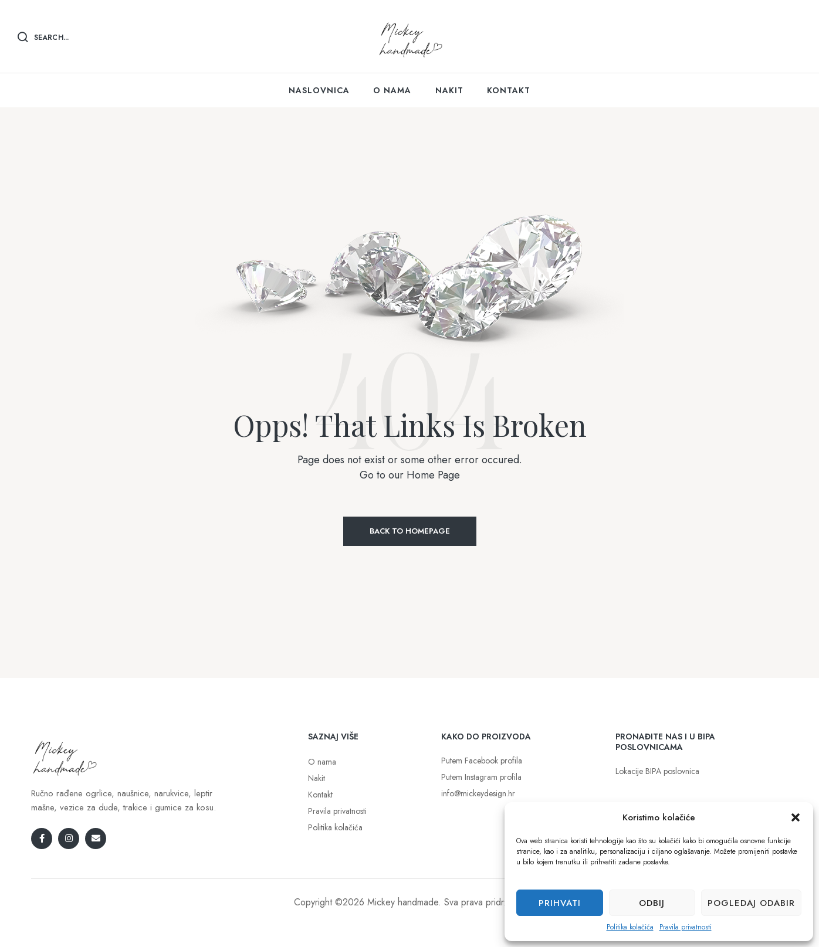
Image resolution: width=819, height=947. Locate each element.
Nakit (316, 778)
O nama (322, 762)
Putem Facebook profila (481, 760)
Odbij (652, 903)
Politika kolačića (630, 927)
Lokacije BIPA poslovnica (657, 771)
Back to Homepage (410, 531)
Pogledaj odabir (751, 903)
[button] (795, 817)
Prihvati (560, 903)
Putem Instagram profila (481, 777)
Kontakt (320, 794)
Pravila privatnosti (685, 927)
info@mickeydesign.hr (478, 793)
